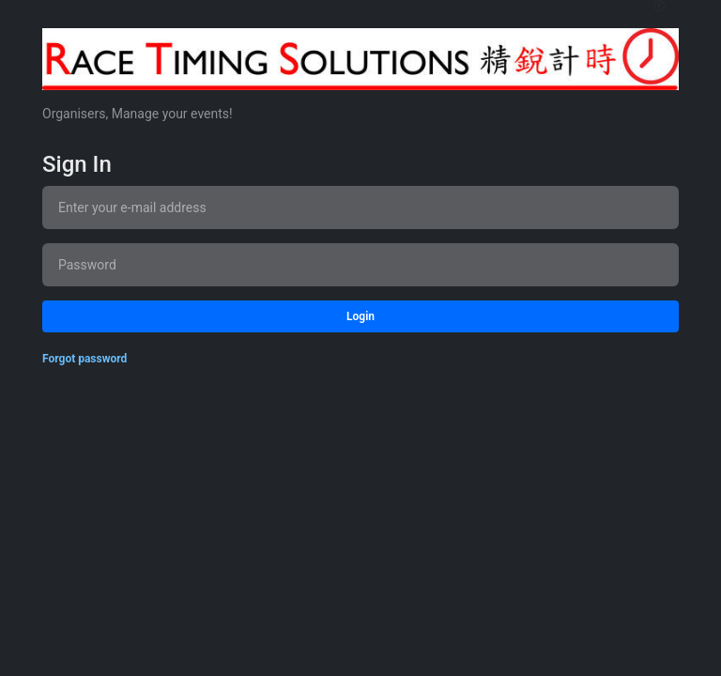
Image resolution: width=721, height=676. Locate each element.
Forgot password (84, 358)
